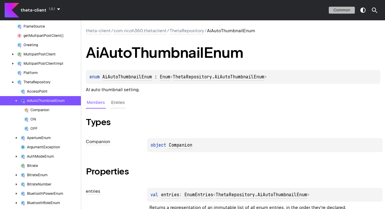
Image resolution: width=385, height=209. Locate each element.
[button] (374, 10)
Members (96, 102)
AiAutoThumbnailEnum (127, 77)
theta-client (33, 10)
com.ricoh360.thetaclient (140, 30)
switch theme (363, 10)
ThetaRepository (187, 30)
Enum (165, 77)
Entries (118, 102)
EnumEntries (198, 195)
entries (170, 195)
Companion (180, 145)
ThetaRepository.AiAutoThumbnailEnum (218, 77)
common (341, 10)
